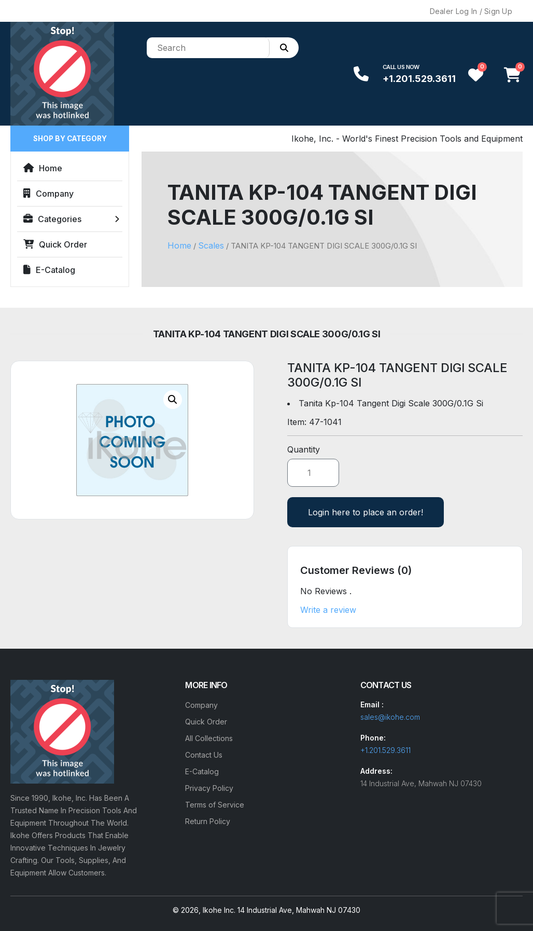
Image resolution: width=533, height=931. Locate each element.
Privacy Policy (209, 788)
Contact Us (203, 754)
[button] (172, 399)
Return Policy (207, 821)
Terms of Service (214, 804)
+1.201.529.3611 (419, 78)
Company (48, 193)
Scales (211, 245)
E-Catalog (49, 270)
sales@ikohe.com (390, 717)
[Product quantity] (313, 473)
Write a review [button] (328, 610)
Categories (52, 219)
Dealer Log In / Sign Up (471, 11)
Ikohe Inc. (219, 910)
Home (42, 168)
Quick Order (55, 244)
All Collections (209, 738)
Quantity (303, 449)
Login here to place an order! (365, 512)
